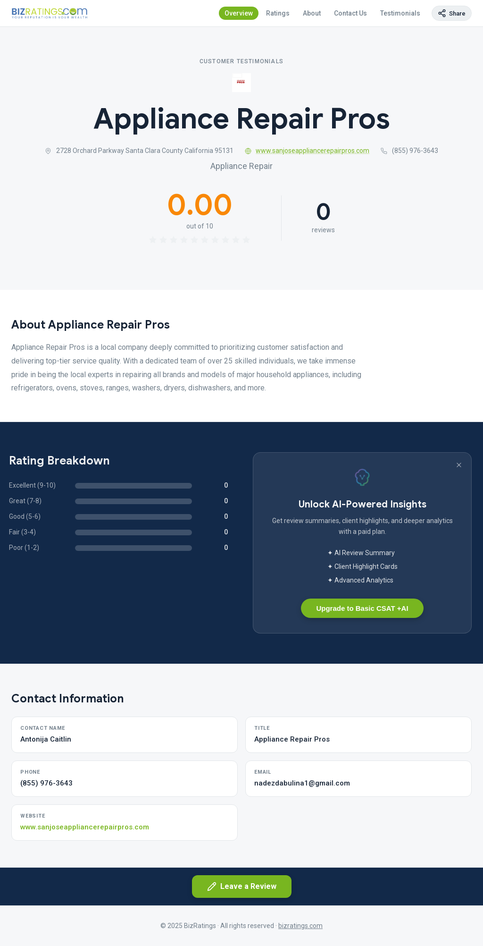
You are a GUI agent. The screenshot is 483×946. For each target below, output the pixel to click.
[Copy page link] (452, 13)
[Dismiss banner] (459, 465)
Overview (239, 13)
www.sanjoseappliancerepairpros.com (307, 150)
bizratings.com (300, 925)
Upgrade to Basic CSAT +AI (362, 608)
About (312, 13)
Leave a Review (241, 886)
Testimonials (400, 13)
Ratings (278, 13)
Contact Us (350, 13)
